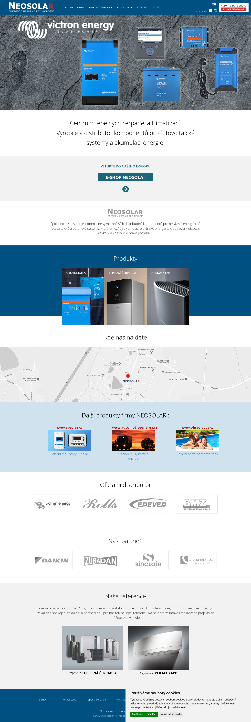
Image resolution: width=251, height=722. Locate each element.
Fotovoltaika (75, 7)
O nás (158, 7)
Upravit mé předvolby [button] (171, 714)
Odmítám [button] (151, 714)
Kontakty (144, 7)
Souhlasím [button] (137, 714)
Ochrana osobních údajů (113, 711)
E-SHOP (43, 699)
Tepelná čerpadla (102, 7)
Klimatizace (126, 7)
